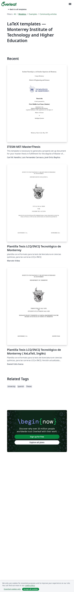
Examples (33, 14)
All (15, 14)
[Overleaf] (8, 4)
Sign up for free (37, 436)
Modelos (22, 14)
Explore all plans (37, 442)
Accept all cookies (31, 589)
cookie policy (30, 585)
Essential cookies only (12, 589)
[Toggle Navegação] (70, 4)
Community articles (48, 14)
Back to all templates (17, 9)
